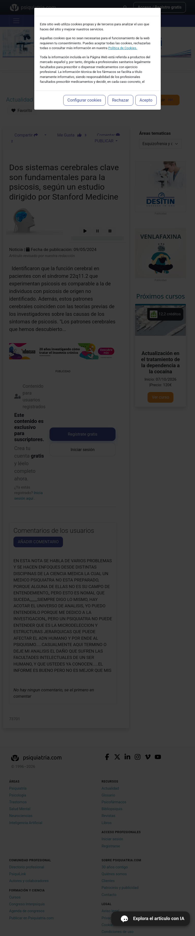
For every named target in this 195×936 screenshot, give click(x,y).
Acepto (146, 100)
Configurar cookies (85, 100)
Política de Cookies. (122, 48)
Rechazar (120, 100)
